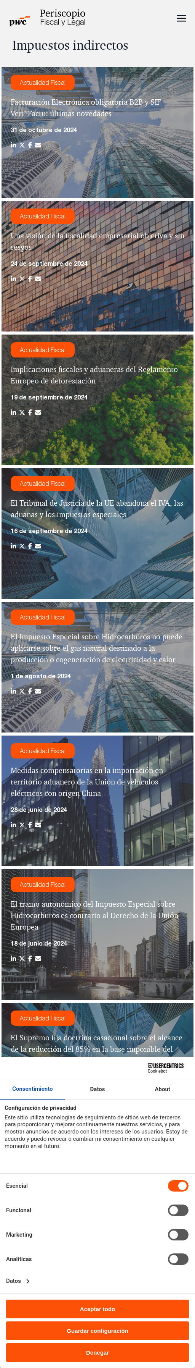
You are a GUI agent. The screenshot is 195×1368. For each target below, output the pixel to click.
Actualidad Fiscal (43, 82)
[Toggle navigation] (181, 17)
